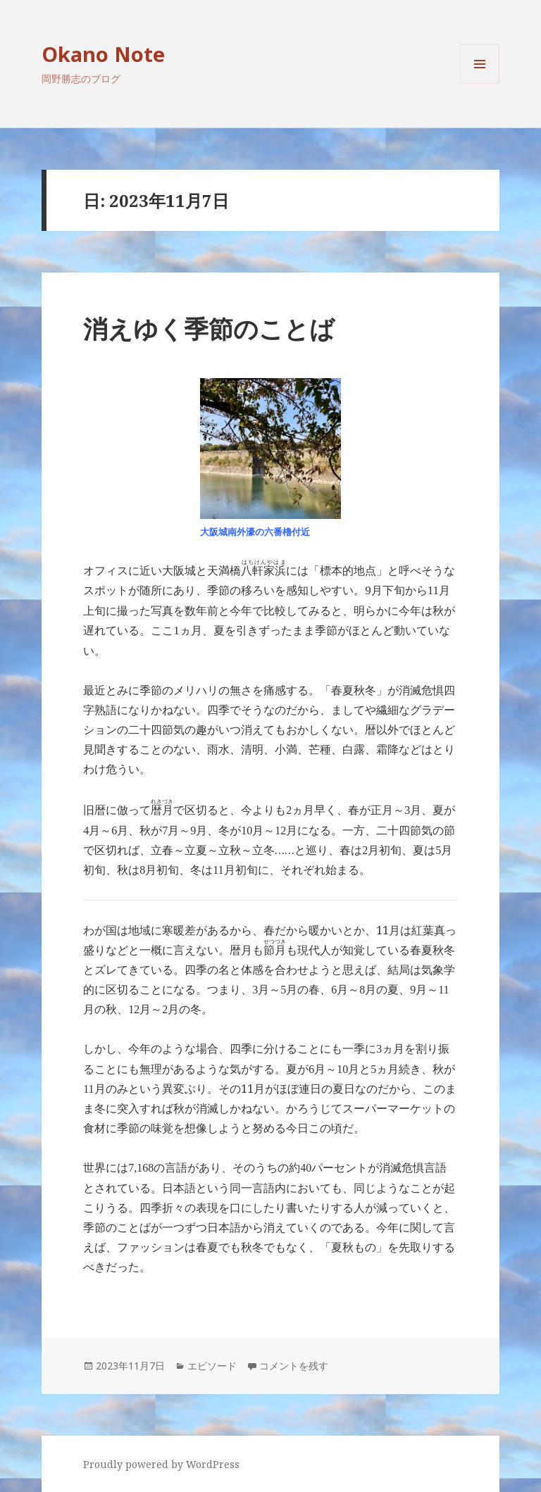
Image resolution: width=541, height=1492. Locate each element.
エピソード (212, 1365)
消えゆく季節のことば (209, 328)
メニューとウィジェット (480, 83)
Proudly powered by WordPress (161, 1464)
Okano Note (103, 54)
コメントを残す (293, 1365)
